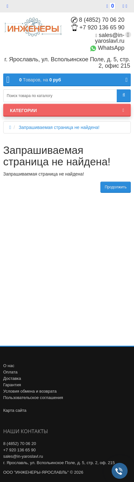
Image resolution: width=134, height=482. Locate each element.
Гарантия (12, 384)
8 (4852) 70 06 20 (97, 20)
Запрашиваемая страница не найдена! (59, 127)
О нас (8, 365)
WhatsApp (107, 48)
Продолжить (116, 187)
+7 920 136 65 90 (97, 27)
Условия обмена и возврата (30, 391)
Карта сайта (14, 410)
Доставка (12, 378)
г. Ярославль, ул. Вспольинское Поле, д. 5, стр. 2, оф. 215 (59, 462)
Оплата (10, 372)
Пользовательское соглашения (33, 397)
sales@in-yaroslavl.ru (109, 38)
